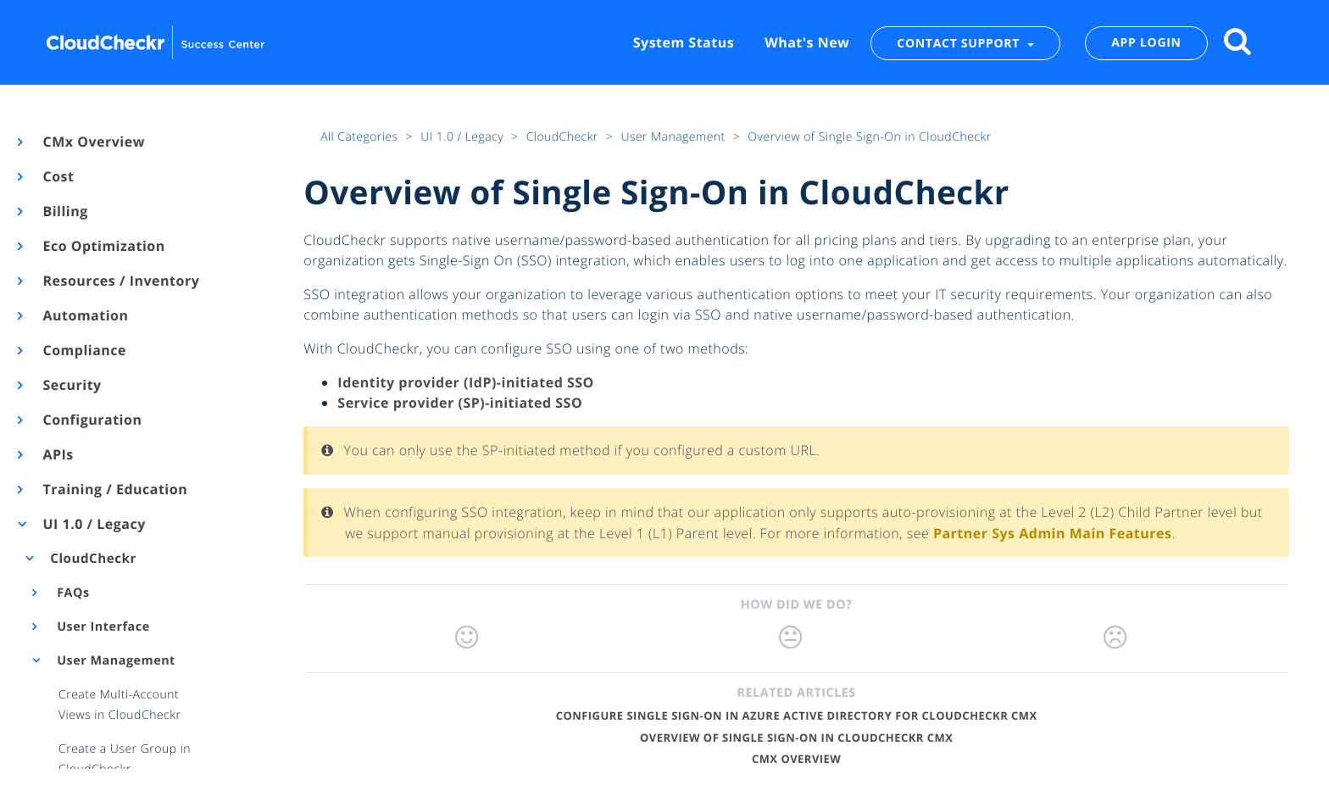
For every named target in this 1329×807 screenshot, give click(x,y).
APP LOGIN (1146, 43)
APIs (57, 454)
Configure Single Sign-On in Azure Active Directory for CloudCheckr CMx (796, 715)
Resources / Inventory (120, 280)
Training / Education (114, 489)
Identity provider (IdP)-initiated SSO (465, 382)
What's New (807, 42)
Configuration (91, 419)
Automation (85, 315)
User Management (114, 661)
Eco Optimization (103, 246)
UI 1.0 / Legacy (93, 524)
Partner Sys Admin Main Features (1052, 533)
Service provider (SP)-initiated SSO (459, 402)
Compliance (83, 350)
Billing (64, 211)
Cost (57, 176)
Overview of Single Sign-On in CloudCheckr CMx (796, 737)
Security (71, 385)
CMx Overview (93, 141)
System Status (683, 42)
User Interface (101, 627)
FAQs (71, 593)
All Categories (360, 137)
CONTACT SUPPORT (960, 43)
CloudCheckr (91, 558)
